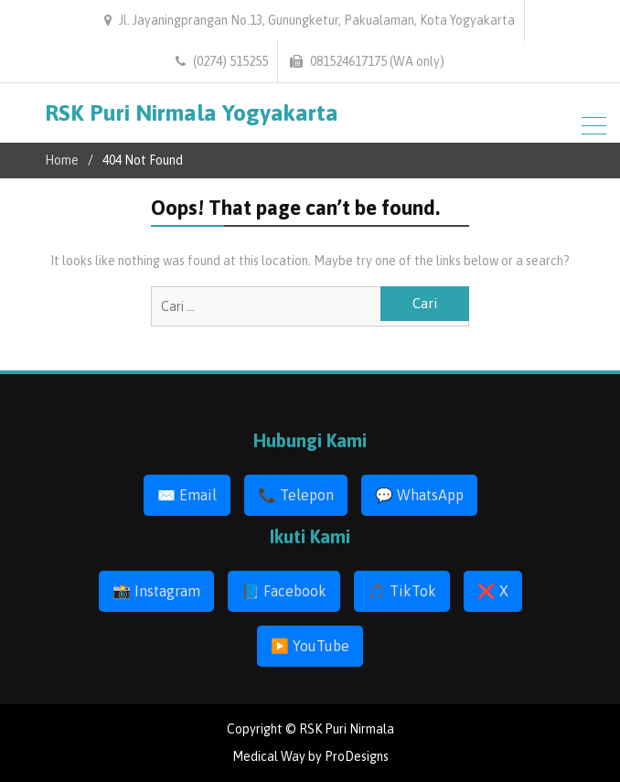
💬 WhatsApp (419, 495)
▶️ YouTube (310, 645)
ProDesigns (357, 756)
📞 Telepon (296, 495)
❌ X (492, 591)
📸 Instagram (156, 591)
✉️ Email (187, 495)
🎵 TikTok (402, 591)
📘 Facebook (283, 591)
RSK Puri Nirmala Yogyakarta (191, 112)
